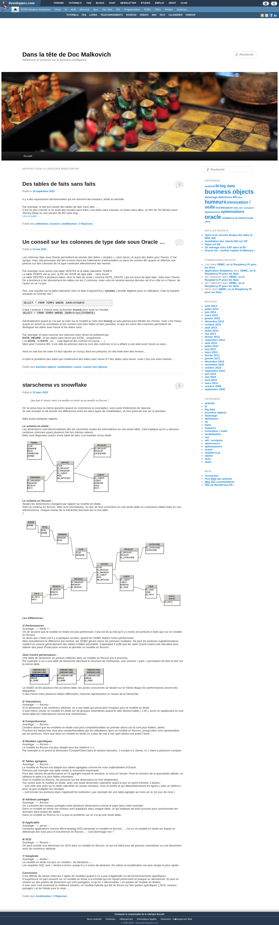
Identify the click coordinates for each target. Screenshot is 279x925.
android (210, 186)
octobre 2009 (213, 386)
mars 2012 (211, 352)
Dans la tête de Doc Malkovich (66, 54)
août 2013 (211, 327)
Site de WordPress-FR (219, 484)
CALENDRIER (176, 15)
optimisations (232, 212)
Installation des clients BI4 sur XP (226, 241)
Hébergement (126, 919)
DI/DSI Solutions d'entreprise (35, 9)
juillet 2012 (211, 346)
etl (235, 197)
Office (158, 9)
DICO (162, 15)
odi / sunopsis (246, 208)
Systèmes (182, 9)
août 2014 (211, 306)
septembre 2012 (215, 339)
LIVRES (93, 15)
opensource (212, 212)
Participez (110, 919)
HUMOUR (190, 15)
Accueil (27, 156)
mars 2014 (211, 315)
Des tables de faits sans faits (58, 184)
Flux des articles (218, 478)
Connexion (212, 475)
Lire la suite (31, 216)
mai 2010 (210, 376)
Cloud (57, 9)
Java (95, 9)
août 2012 (211, 343)
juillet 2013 (211, 330)
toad (250, 217)
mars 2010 (211, 383)
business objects (46, 367)
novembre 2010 (214, 364)
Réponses (86, 223)
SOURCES (131, 15)
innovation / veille (216, 431)
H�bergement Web (182, 919)
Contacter (120, 914)
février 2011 (212, 355)
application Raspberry (219, 270)
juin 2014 (210, 312)
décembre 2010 (214, 361)
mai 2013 (210, 333)
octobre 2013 (213, 324)
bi (217, 185)
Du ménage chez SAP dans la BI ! (226, 247)
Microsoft (84, 9)
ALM (73, 9)
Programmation (132, 9)
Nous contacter (94, 919)
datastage (211, 197)
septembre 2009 (215, 389)
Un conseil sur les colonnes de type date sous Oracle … (93, 242)
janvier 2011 (212, 358)
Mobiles (169, 9)
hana (239, 197)
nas (236, 207)
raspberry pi (230, 217)
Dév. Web (107, 9)
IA (66, 9)
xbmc (207, 221)
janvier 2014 (212, 318)
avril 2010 (211, 380)
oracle (77, 367)
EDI (118, 9)
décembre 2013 (214, 321)
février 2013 (212, 336)
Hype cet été (213, 244)
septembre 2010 (215, 370)
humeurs (55, 223)
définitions (42, 223)
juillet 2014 (211, 309)
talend (242, 217)
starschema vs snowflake (54, 385)
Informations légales (147, 919)
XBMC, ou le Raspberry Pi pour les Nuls (230, 272)
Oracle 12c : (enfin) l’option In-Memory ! (230, 250)
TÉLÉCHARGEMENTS (111, 15)
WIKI (154, 15)
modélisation (69, 223)
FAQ (84, 15)
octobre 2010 (213, 367)
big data (227, 186)
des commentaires (220, 482)
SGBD (147, 9)
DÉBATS (144, 15)
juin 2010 (210, 373)
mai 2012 (210, 349)
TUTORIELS (72, 15)
